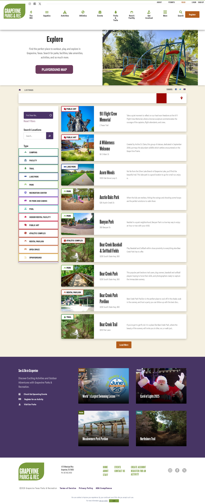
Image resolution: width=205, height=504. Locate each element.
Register (192, 14)
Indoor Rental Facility (37, 217)
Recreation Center (35, 193)
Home (105, 467)
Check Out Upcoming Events (33, 394)
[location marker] (182, 98)
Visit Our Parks (27, 404)
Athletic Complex (35, 233)
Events (100, 14)
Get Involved (149, 15)
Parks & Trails (115, 16)
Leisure (30, 303)
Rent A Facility (132, 15)
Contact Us (119, 471)
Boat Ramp (31, 265)
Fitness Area (32, 273)
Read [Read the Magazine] (183, 2)
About (159, 2)
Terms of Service (68, 488)
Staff (105, 474)
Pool (29, 209)
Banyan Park (107, 222)
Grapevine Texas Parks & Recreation (41, 488)
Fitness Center (33, 334)
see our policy (103, 500)
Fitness (30, 315)
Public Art (31, 225)
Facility (30, 160)
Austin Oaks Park (109, 197)
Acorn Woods (107, 172)
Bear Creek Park (109, 274)
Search (181, 14)
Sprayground (33, 257)
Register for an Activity (31, 399)
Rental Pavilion (34, 241)
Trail (29, 168)
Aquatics (46, 14)
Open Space (32, 249)
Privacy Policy (86, 488)
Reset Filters (29, 121)
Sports (29, 290)
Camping (30, 152)
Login (194, 2)
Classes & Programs (35, 328)
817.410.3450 (68, 472)
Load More (124, 344)
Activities (65, 14)
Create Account (138, 467)
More (165, 14)
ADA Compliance (104, 488)
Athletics (83, 14)
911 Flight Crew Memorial (108, 117)
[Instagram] (30, 5)
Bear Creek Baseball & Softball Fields (111, 248)
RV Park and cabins (35, 201)
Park (29, 184)
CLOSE (114, 501)
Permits (171, 2)
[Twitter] (40, 5)
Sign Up (201, 2)
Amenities (31, 309)
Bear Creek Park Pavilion (109, 298)
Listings (28, 90)
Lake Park (31, 176)
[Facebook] (35, 5)
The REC (31, 15)
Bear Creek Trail (108, 324)
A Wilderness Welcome (107, 145)
